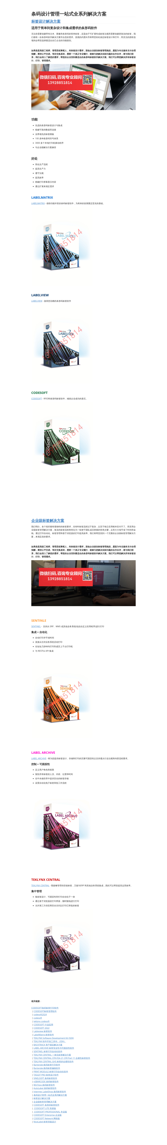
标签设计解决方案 (46, 21)
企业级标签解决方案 (47, 520)
